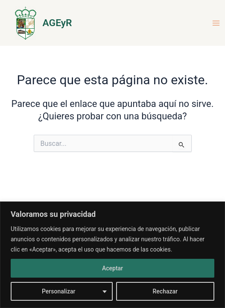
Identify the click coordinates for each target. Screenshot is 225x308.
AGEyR (57, 23)
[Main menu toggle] (216, 23)
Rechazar (165, 291)
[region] (112, 254)
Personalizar (58, 291)
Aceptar (112, 268)
